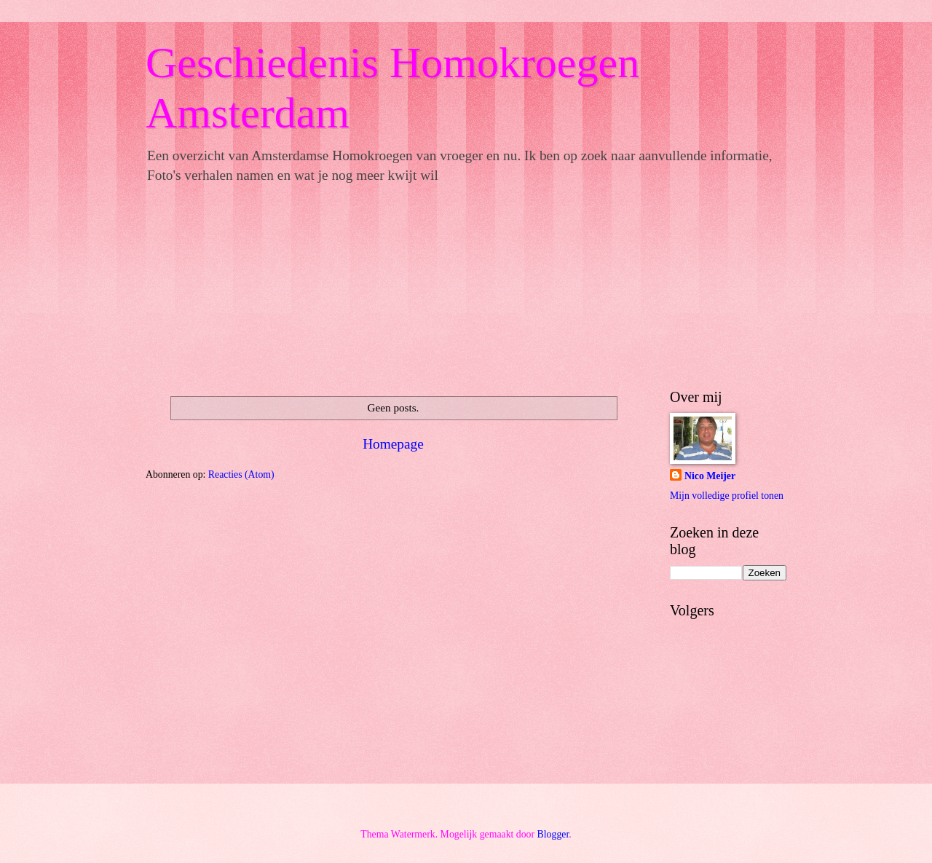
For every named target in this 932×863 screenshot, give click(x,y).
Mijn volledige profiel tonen (726, 495)
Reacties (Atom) (241, 474)
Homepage (393, 444)
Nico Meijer (709, 475)
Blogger (553, 834)
